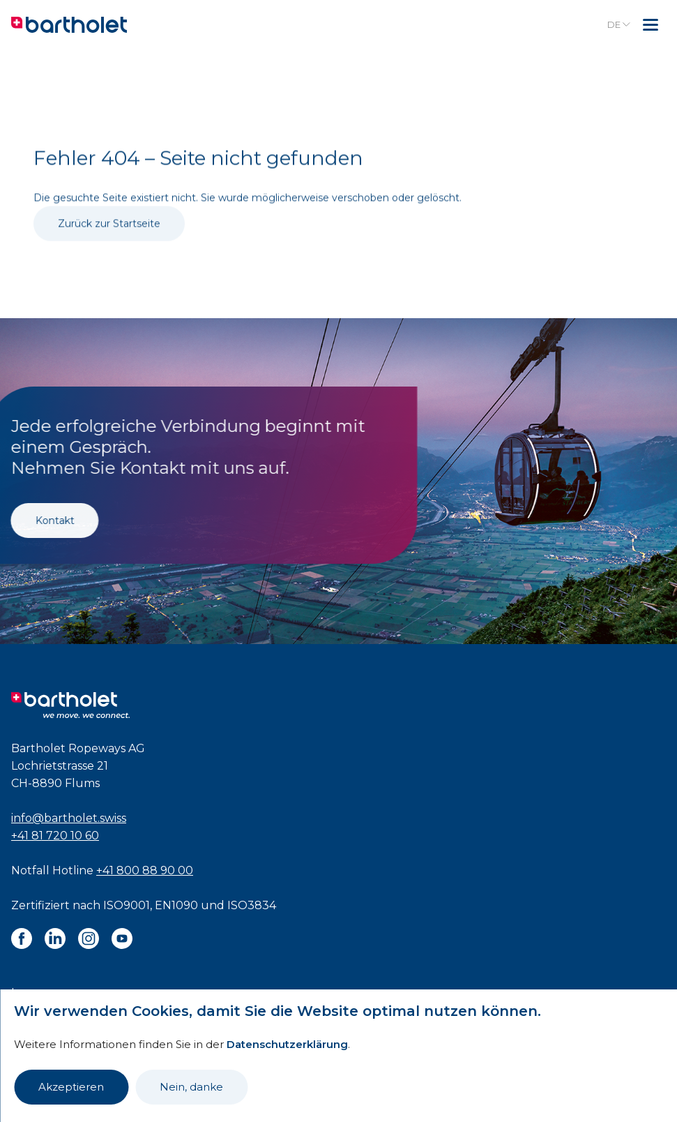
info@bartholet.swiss (68, 818)
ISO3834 (251, 905)
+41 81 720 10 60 (55, 835)
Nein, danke (191, 1086)
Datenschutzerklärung (287, 1044)
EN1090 (176, 905)
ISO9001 (126, 905)
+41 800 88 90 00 (144, 870)
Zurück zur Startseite (109, 243)
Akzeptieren (71, 1086)
